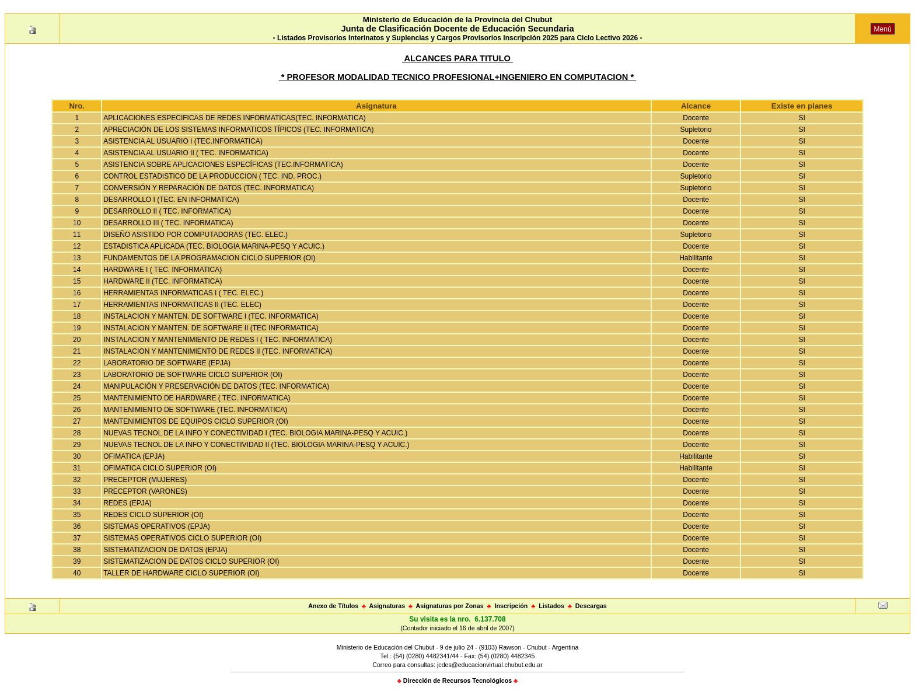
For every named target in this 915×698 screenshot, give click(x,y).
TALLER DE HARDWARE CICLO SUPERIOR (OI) (181, 573)
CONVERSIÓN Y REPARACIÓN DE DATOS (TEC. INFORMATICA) (208, 188)
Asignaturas (387, 605)
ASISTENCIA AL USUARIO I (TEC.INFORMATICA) (183, 141)
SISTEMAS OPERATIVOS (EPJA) (156, 526)
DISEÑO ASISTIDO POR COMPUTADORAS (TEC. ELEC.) (195, 235)
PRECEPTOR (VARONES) (145, 491)
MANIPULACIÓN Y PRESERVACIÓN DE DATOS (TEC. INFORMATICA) (216, 386)
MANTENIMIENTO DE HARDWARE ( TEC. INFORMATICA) (196, 398)
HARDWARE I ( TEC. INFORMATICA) (162, 270)
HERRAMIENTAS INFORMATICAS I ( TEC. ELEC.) (183, 293)
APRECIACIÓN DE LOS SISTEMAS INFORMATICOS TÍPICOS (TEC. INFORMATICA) (238, 129)
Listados (551, 605)
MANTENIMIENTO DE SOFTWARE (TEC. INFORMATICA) (195, 410)
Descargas (591, 605)
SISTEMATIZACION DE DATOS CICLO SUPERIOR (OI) (191, 561)
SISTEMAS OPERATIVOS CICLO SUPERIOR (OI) (182, 538)
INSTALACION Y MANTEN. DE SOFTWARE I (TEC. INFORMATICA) (211, 316)
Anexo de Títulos (333, 605)
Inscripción (511, 605)
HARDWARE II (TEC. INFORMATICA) (162, 281)
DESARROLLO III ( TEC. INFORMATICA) (168, 223)
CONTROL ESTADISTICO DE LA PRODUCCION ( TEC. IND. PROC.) (212, 176)
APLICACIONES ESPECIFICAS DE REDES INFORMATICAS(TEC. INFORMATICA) (234, 118)
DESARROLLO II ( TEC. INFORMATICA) (167, 211)
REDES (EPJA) (127, 503)
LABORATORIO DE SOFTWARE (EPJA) (167, 363)
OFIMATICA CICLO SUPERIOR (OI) (159, 468)
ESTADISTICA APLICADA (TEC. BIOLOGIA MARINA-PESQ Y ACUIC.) (213, 246)
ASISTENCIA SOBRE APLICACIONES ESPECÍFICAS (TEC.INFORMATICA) (223, 164)
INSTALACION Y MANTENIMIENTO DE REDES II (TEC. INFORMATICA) (217, 351)
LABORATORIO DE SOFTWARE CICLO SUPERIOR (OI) (192, 375)
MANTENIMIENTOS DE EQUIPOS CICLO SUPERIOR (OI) (195, 421)
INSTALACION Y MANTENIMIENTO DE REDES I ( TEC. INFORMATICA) (217, 340)
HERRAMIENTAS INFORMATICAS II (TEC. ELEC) (182, 305)
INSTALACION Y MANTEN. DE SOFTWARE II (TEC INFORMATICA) (211, 328)
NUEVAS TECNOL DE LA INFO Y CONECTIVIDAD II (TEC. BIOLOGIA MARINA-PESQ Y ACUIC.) (256, 445)
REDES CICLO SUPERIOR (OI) (153, 515)
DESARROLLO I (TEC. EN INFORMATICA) (171, 200)
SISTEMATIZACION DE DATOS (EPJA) (165, 550)
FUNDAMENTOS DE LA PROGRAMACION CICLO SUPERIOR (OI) (209, 258)
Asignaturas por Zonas (450, 605)
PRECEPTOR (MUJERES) (145, 480)
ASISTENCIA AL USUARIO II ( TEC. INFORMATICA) (185, 153)
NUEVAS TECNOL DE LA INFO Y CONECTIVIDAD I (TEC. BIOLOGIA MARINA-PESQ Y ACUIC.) (255, 433)
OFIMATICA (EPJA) (134, 456)
